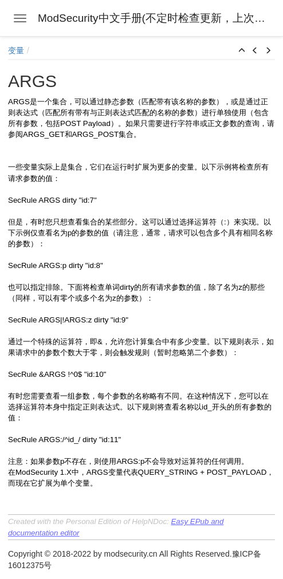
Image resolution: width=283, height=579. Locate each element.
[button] (242, 51)
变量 (16, 50)
